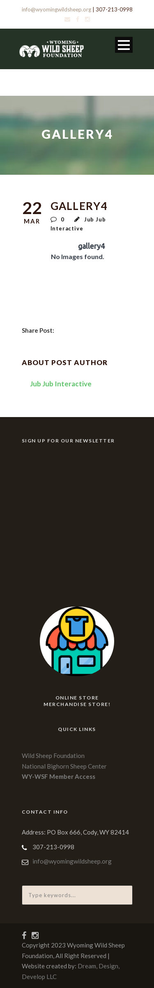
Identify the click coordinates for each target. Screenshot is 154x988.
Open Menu (124, 45)
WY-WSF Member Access (58, 776)
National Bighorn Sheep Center (64, 766)
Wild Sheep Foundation (53, 755)
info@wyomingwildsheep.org (56, 9)
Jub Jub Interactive (61, 383)
